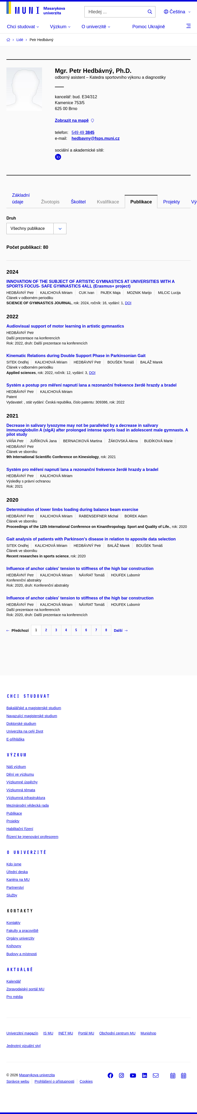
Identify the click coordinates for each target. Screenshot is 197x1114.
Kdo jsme (13, 864)
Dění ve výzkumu (20, 774)
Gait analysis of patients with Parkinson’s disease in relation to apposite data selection (91, 539)
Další (120, 630)
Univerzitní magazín (22, 1033)
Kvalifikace (108, 201)
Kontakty (13, 923)
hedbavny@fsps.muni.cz (96, 138)
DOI (128, 303)
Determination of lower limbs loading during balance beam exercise (72, 509)
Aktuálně (19, 969)
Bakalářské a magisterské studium (33, 708)
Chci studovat (28, 696)
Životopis (50, 201)
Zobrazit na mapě (74, 121)
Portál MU (86, 1033)
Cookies (86, 1081)
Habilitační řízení (19, 829)
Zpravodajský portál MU (25, 989)
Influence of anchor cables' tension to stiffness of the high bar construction (80, 568)
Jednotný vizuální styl (23, 1046)
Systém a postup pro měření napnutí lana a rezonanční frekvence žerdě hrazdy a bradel (91, 385)
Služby (11, 895)
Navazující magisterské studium (31, 716)
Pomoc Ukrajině (148, 26)
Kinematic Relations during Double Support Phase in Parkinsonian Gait (75, 355)
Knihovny (13, 946)
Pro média (14, 997)
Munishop (148, 1033)
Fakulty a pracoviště (22, 931)
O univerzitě (26, 852)
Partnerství (15, 887)
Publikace (141, 201)
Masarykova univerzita (37, 1075)
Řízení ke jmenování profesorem (32, 837)
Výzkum (16, 755)
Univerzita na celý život (24, 731)
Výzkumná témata (20, 790)
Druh (11, 218)
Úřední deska (17, 872)
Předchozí (17, 630)
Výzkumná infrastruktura (25, 798)
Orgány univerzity (20, 938)
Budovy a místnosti (21, 954)
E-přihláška (15, 739)
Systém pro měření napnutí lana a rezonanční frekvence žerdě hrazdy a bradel (82, 469)
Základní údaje (21, 198)
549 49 (83, 132)
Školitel (78, 201)
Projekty (171, 201)
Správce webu (17, 1081)
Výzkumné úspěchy (21, 782)
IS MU (48, 1033)
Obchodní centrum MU (117, 1033)
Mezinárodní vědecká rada (27, 805)
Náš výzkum (16, 767)
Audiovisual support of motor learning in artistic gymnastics (65, 326)
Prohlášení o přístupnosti (54, 1081)
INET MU (65, 1033)
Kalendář (13, 981)
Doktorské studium (21, 724)
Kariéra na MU (17, 880)
